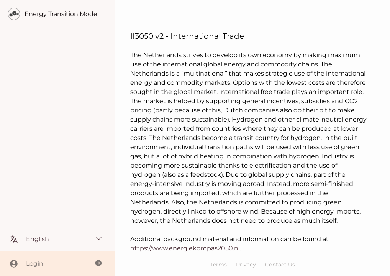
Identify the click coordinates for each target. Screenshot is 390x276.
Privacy (246, 264)
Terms (218, 264)
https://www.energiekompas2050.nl (185, 248)
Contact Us (280, 264)
